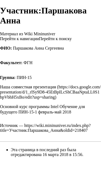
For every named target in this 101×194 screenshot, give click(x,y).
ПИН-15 (24, 77)
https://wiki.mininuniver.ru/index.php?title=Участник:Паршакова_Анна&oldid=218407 (45, 128)
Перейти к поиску (55, 38)
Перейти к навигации (19, 38)
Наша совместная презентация (28, 87)
